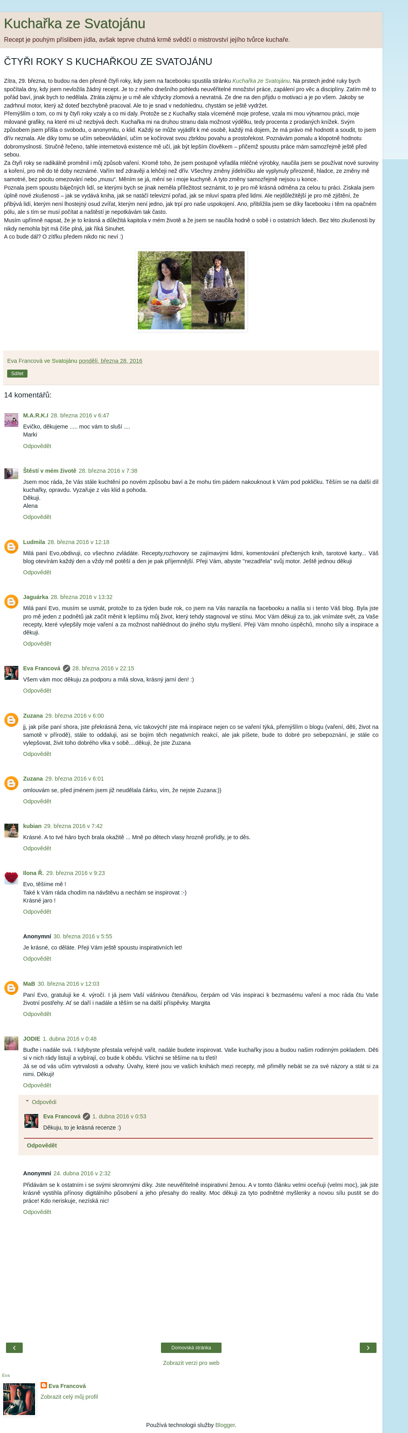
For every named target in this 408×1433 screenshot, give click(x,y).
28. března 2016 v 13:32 (81, 597)
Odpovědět (37, 446)
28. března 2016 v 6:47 (80, 415)
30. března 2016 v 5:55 (82, 936)
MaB (29, 984)
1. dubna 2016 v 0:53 (119, 1116)
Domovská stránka (191, 1348)
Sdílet (17, 373)
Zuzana (33, 716)
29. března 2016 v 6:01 (74, 778)
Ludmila (34, 542)
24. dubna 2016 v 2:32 (81, 1173)
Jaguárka (35, 597)
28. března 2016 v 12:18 (78, 542)
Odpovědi (44, 1102)
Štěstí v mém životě (49, 471)
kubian (32, 826)
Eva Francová (42, 668)
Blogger (225, 1425)
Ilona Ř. (33, 873)
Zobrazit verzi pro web (191, 1363)
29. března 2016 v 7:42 (73, 826)
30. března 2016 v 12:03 (68, 984)
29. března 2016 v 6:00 (74, 716)
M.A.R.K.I (35, 415)
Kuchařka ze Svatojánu (74, 23)
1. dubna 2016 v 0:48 (69, 1039)
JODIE (31, 1039)
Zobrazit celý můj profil (69, 1397)
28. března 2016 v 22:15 (103, 668)
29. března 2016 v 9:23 (75, 873)
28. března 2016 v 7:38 (108, 471)
